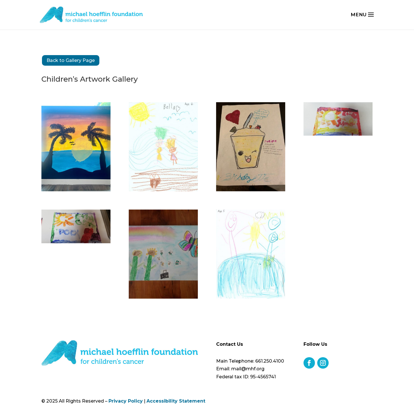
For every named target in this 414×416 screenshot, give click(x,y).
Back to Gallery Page (71, 60)
